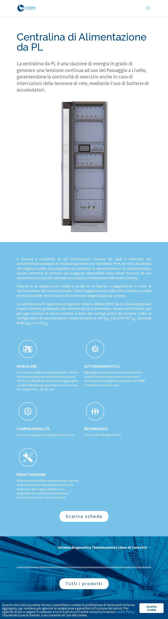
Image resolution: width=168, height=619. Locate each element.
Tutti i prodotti (84, 583)
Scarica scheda (84, 516)
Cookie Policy (125, 612)
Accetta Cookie (151, 608)
